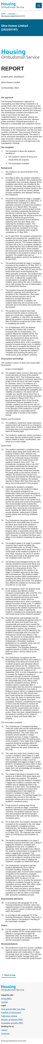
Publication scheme (9, 1016)
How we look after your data (13, 1009)
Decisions (11, 13)
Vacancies (5, 1033)
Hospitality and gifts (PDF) (12, 1023)
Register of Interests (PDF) (12, 1020)
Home (3, 13)
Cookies (4, 1002)
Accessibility (6, 999)
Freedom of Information (11, 1012)
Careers (4, 1030)
